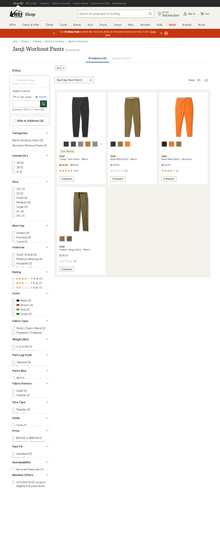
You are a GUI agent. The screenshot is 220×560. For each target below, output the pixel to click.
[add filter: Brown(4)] (20, 333)
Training (36, 41)
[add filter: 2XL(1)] (16, 188)
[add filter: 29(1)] (15, 167)
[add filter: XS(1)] (15, 193)
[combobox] (116, 14)
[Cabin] (84, 144)
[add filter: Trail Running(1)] (22, 246)
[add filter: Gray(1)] (18, 337)
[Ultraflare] (127, 144)
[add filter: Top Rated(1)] (20, 276)
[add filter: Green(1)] (19, 341)
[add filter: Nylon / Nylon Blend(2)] (26, 368)
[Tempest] (69, 144)
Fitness (25, 41)
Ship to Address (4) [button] (28, 120)
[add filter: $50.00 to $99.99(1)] (24, 518)
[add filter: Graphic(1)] (18, 458)
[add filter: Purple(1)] (20, 350)
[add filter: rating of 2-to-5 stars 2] (27, 307)
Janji (14, 41)
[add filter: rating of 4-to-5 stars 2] (27, 298)
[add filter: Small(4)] (17, 197)
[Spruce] (91, 144)
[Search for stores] (43, 103)
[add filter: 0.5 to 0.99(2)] (20, 397)
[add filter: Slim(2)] (16, 544)
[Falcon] (76, 144)
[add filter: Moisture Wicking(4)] (24, 267)
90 (206, 80)
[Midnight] (62, 144)
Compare (66, 179)
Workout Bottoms (78, 41)
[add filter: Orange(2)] (20, 346)
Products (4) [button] (97, 58)
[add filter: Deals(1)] (17, 501)
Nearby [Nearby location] (40, 97)
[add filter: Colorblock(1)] (20, 462)
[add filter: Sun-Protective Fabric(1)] (27, 281)
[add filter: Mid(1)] (16, 436)
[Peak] (120, 144)
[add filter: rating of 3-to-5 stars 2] (27, 302)
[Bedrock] (62, 239)
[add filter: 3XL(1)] (16, 215)
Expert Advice (121, 58)
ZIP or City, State (22, 96)
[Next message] (161, 33)
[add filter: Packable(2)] (19, 272)
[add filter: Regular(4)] (18, 480)
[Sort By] (74, 80)
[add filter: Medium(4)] (18, 202)
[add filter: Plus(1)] (16, 484)
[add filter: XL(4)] (15, 211)
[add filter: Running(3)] (19, 237)
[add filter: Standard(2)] (19, 540)
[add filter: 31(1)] (15, 171)
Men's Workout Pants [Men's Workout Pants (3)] (25, 140)
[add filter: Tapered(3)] (19, 415)
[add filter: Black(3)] (19, 328)
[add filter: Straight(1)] (18, 419)
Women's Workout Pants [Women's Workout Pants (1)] (27, 145)
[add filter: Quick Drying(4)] (21, 263)
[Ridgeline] (98, 144)
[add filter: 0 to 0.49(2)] (19, 393)
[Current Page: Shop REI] (18, 3)
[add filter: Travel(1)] (17, 241)
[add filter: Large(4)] (17, 206)
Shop (30, 14)
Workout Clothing (54, 41)
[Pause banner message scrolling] (165, 33)
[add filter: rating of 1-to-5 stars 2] (27, 311)
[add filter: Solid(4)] (17, 453)
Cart (205, 14)
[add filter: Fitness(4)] (18, 232)
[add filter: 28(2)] (15, 162)
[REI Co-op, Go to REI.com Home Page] (15, 14)
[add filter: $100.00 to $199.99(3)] (26, 523)
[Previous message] (54, 33)
